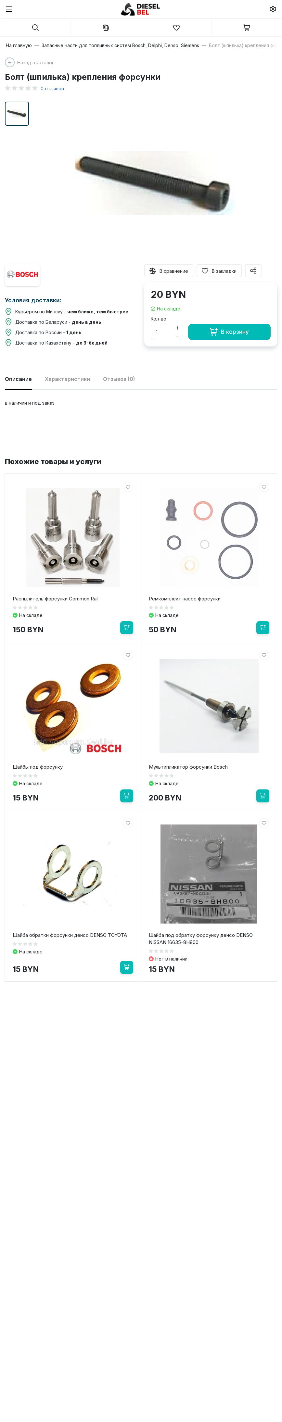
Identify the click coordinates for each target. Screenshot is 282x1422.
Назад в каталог (35, 62)
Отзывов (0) (119, 379)
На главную (19, 45)
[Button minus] (177, 336)
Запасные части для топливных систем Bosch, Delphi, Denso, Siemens (120, 45)
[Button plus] (177, 328)
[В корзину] (126, 627)
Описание (18, 379)
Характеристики (67, 379)
